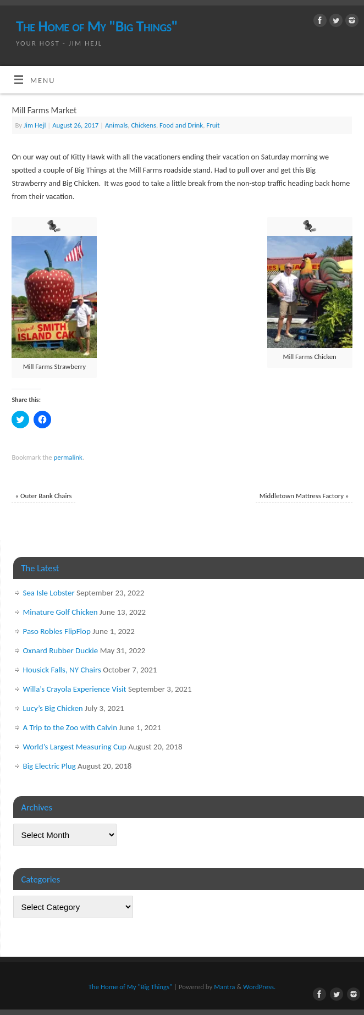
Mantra (224, 987)
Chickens (143, 125)
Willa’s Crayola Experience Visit (74, 689)
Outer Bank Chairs (43, 496)
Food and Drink (181, 125)
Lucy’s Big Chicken (53, 708)
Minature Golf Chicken (60, 612)
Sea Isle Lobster (49, 593)
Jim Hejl (35, 125)
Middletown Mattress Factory (304, 496)
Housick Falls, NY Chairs (62, 670)
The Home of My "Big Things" (97, 26)
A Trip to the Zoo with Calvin (70, 727)
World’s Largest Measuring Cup (74, 747)
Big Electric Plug (49, 766)
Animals (116, 125)
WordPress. (259, 987)
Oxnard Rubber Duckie (60, 650)
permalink (68, 457)
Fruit (212, 125)
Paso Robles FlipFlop (57, 631)
